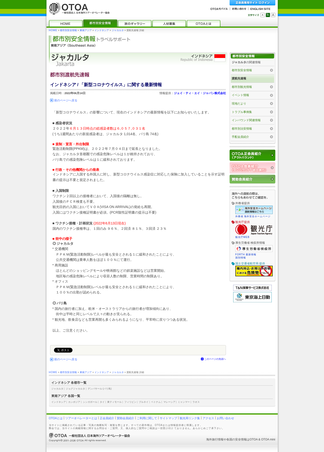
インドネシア (101, 30)
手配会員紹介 (240, 137)
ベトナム (156, 402)
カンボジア (74, 402)
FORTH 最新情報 (246, 254)
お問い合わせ (225, 418)
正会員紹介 (107, 418)
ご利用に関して (147, 418)
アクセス (208, 418)
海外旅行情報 (215, 439)
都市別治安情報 (242, 128)
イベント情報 (240, 95)
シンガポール (90, 402)
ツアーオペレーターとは (81, 418)
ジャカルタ (118, 30)
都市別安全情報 (68, 30)
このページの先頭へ (215, 359)
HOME (53, 30)
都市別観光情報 (242, 87)
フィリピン (130, 402)
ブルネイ (143, 402)
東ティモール (114, 402)
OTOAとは (56, 418)
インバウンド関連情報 (246, 120)
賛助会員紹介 (125, 418)
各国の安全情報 (236, 439)
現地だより (239, 103)
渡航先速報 (239, 78)
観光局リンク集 (190, 418)
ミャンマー (184, 402)
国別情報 (240, 257)
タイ (102, 402)
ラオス (196, 402)
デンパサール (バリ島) (100, 388)
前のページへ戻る (65, 100)
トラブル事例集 (242, 112)
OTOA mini (268, 439)
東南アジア (86, 30)
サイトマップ (168, 418)
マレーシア (169, 402)
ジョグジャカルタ (75, 388)
